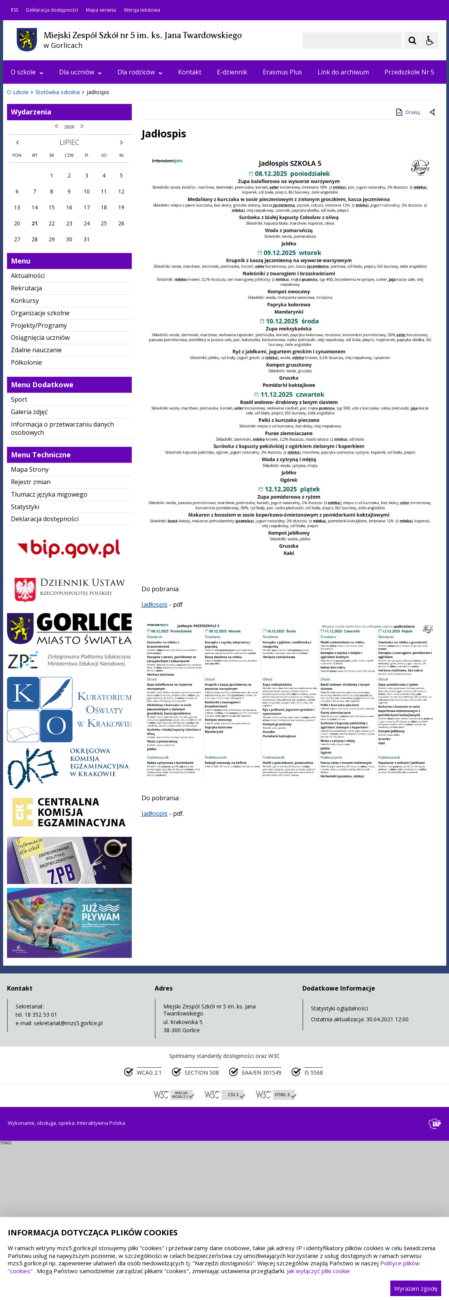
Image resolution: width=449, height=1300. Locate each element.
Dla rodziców (139, 72)
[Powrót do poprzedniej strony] (433, 268)
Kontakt (189, 72)
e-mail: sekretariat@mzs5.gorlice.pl (59, 1178)
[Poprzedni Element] (40, 224)
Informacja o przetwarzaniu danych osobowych (62, 584)
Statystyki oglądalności (339, 1164)
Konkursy (25, 456)
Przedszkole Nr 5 (409, 72)
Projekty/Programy (39, 481)
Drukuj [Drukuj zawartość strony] (407, 267)
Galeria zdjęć (29, 567)
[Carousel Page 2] (86, 224)
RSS (14, 10)
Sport (19, 555)
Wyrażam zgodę (415, 1288)
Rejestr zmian (31, 637)
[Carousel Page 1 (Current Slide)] (78, 224)
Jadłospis (155, 760)
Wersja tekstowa (142, 10)
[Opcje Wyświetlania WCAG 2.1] (430, 40)
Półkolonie (26, 518)
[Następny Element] (59, 224)
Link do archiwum (343, 72)
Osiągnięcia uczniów (40, 493)
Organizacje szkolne (40, 468)
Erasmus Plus (282, 72)
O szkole (27, 72)
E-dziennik (232, 72)
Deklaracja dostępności (52, 10)
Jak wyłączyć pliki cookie (318, 1271)
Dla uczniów (80, 72)
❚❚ (19, 224)
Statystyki (25, 662)
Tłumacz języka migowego (49, 650)
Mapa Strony (30, 625)
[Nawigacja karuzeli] (49, 224)
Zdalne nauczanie (36, 505)
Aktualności (28, 431)
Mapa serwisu (101, 10)
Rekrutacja (26, 443)
